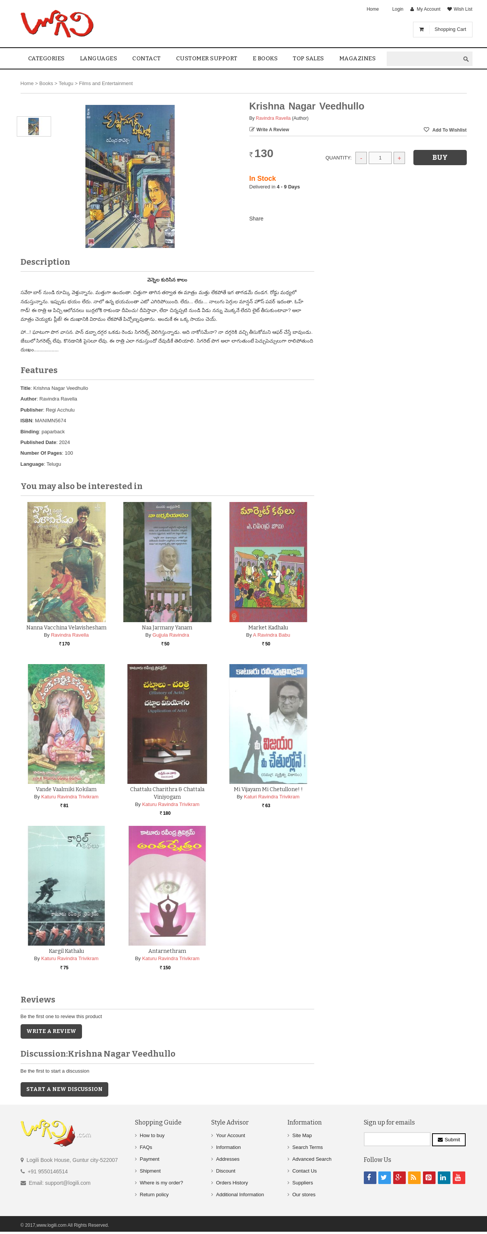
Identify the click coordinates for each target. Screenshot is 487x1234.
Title (26, 388)
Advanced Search (312, 1159)
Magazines (357, 58)
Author (29, 399)
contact (146, 58)
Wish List (463, 9)
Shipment (150, 1171)
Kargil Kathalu (66, 951)
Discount (226, 1171)
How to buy (152, 1135)
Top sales (308, 58)
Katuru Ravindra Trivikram (69, 797)
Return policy (154, 1194)
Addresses (227, 1159)
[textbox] (423, 58)
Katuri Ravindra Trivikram (271, 797)
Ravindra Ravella (273, 118)
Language (32, 464)
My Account (428, 9)
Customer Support (207, 58)
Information (228, 1147)
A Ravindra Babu (271, 635)
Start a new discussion (64, 1089)
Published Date (38, 442)
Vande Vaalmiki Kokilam (66, 789)
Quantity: (339, 158)
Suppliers (303, 1183)
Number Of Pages (41, 453)
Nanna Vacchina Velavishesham (66, 627)
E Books (265, 58)
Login (397, 9)
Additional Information (240, 1194)
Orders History (232, 1183)
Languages (98, 58)
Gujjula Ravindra (171, 635)
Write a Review (273, 129)
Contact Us (305, 1171)
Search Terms (308, 1147)
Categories (46, 58)
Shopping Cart (450, 29)
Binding (30, 431)
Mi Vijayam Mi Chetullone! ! (268, 789)
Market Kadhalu (268, 627)
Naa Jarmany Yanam (167, 627)
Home (372, 9)
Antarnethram (167, 951)
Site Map (302, 1135)
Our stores (304, 1194)
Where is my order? (161, 1183)
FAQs (146, 1147)
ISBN (26, 420)
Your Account (230, 1135)
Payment (149, 1159)
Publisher (32, 410)
